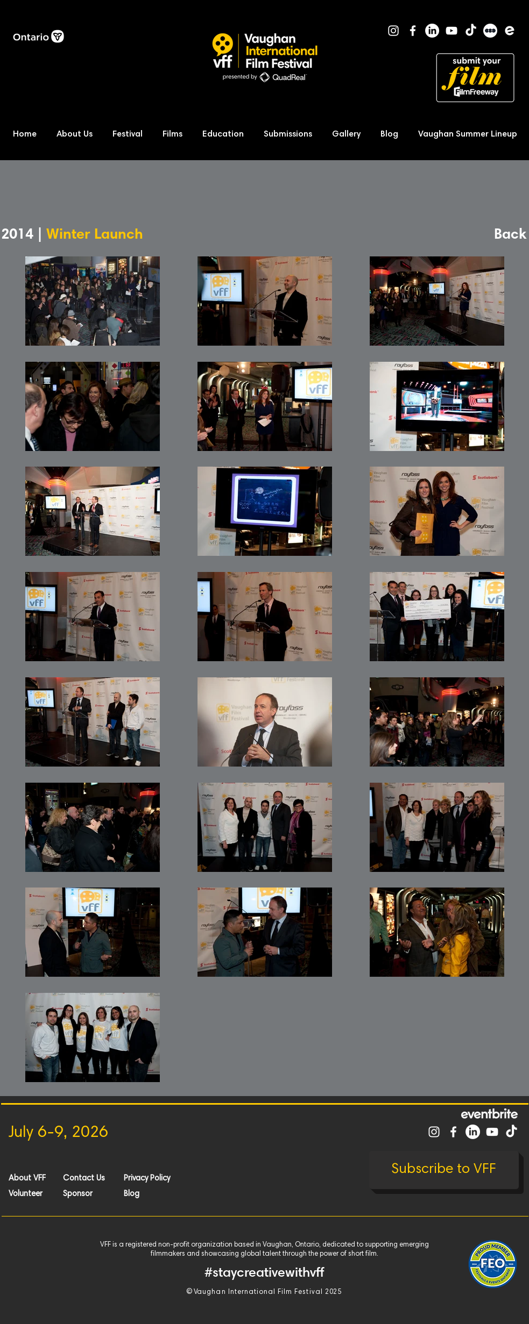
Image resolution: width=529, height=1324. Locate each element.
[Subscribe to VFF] (444, 1170)
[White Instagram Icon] (393, 31)
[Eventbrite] (510, 31)
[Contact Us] (101, 1178)
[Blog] (162, 1194)
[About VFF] (47, 1178)
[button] (77, 134)
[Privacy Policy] (162, 1178)
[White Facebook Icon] (413, 31)
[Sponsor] (101, 1194)
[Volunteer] (47, 1194)
